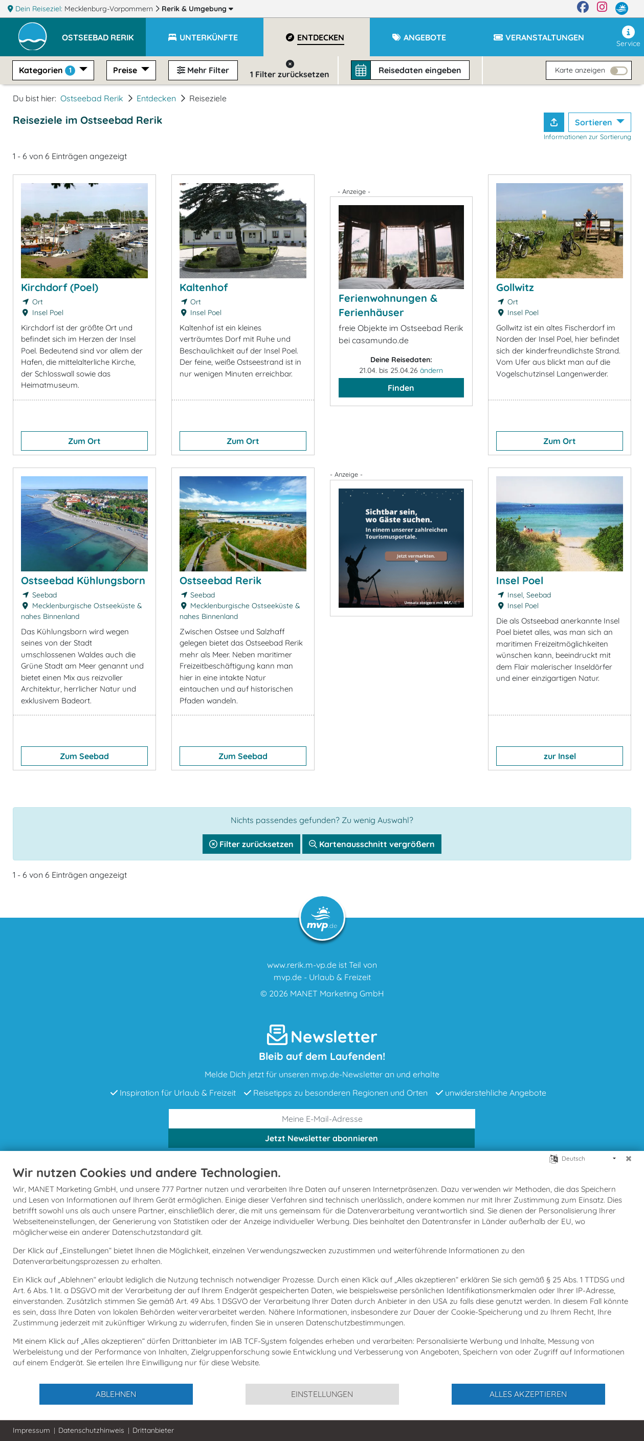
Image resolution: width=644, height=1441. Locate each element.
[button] (104, 33)
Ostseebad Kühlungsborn (83, 580)
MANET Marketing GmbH (337, 993)
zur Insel (560, 756)
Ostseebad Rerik (91, 98)
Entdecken (156, 98)
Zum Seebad (84, 756)
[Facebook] (583, 8)
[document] (322, 1273)
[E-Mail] (322, 1118)
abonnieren (321, 1138)
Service (628, 37)
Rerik (197, 8)
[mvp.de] (621, 8)
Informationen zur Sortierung (587, 136)
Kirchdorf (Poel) (59, 287)
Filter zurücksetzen (251, 844)
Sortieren (594, 122)
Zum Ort (84, 441)
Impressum (31, 1430)
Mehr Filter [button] (203, 70)
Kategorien (48, 70)
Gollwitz (515, 287)
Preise (126, 70)
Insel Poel (519, 580)
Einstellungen (322, 1394)
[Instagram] (602, 8)
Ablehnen (116, 1394)
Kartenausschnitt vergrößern (372, 844)
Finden (401, 388)
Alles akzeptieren (528, 1394)
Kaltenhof (204, 287)
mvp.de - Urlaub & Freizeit (322, 977)
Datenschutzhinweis (91, 1430)
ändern (431, 370)
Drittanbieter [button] (153, 1430)
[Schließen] (628, 1158)
